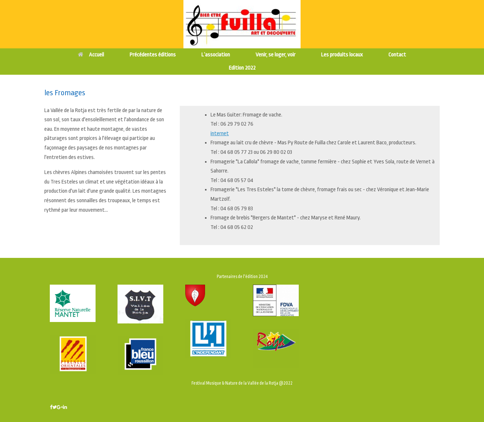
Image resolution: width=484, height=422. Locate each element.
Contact (397, 55)
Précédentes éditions (153, 55)
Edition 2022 (242, 68)
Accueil (91, 55)
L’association (215, 55)
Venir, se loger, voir (275, 55)
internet (220, 133)
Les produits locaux (342, 55)
